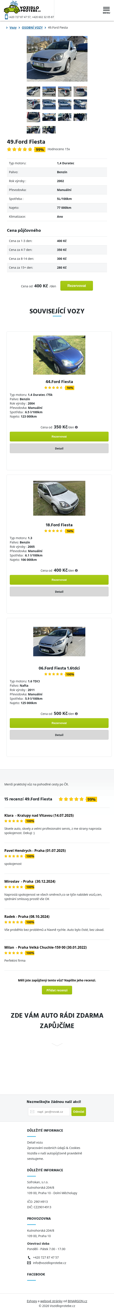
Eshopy (32, 1301)
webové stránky (51, 1301)
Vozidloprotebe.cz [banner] (29, 10)
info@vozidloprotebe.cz (49, 1263)
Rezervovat (77, 286)
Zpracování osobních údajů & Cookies (54, 1148)
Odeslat (78, 1111)
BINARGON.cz (77, 1301)
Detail (59, 448)
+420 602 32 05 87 (43, 17)
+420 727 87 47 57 (19, 17)
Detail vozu (35, 1142)
